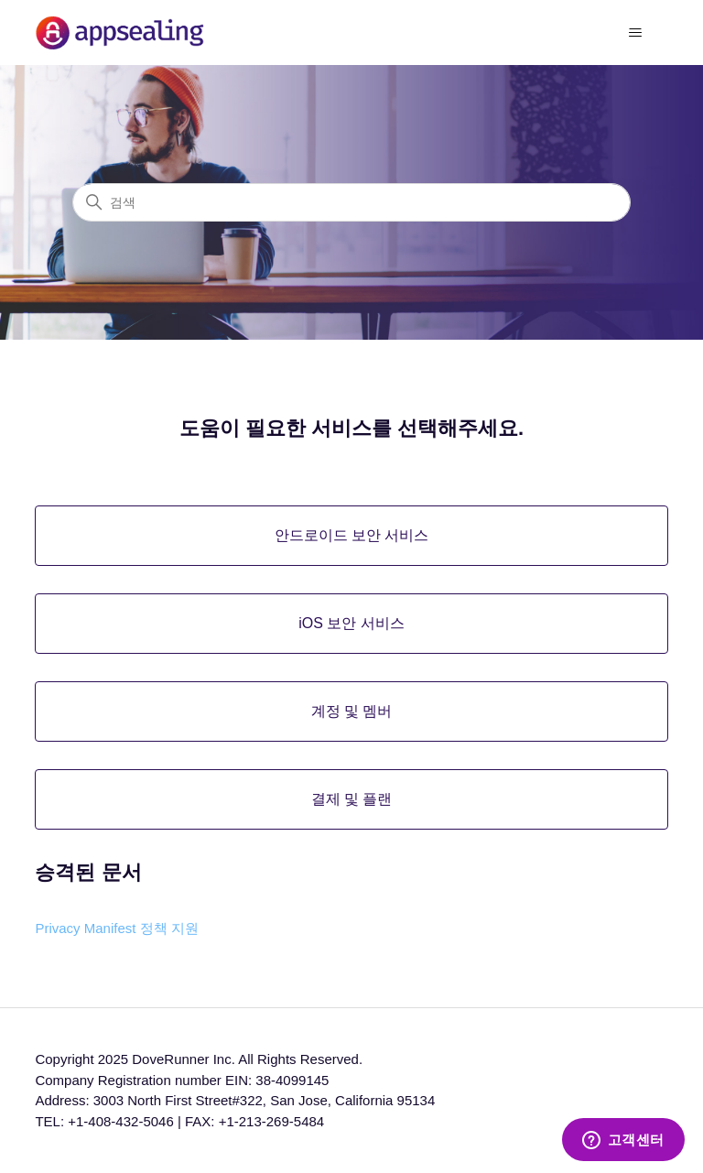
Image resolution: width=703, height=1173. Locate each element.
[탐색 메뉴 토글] (635, 33)
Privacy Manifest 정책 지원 (116, 928)
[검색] (351, 202)
